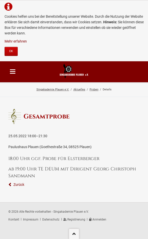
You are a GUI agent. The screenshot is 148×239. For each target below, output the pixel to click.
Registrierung (76, 219)
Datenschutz (50, 219)
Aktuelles (79, 89)
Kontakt (13, 219)
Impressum (30, 219)
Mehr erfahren (16, 41)
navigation (12, 71)
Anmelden (99, 219)
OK (11, 51)
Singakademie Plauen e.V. (52, 89)
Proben (94, 89)
